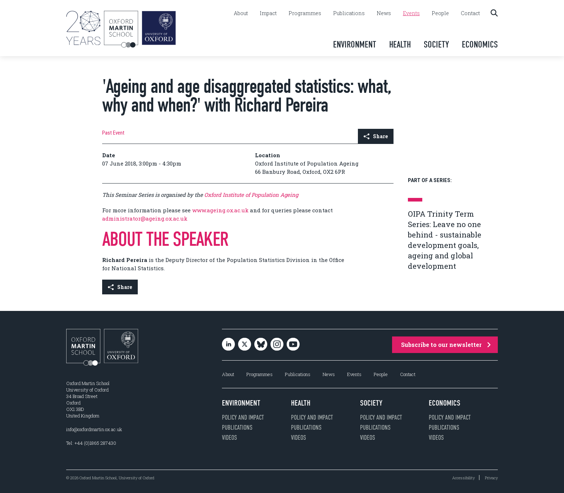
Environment (354, 44)
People (440, 13)
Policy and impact (243, 417)
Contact (470, 13)
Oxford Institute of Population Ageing (251, 194)
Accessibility (463, 477)
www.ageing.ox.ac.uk (220, 210)
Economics (480, 44)
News (384, 13)
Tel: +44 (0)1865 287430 (91, 443)
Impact (268, 13)
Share (376, 136)
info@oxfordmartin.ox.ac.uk (94, 429)
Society (436, 44)
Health (400, 44)
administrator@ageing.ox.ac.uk (144, 218)
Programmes (304, 13)
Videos (229, 437)
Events (411, 13)
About (241, 13)
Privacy (491, 477)
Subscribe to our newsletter (446, 344)
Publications (349, 13)
